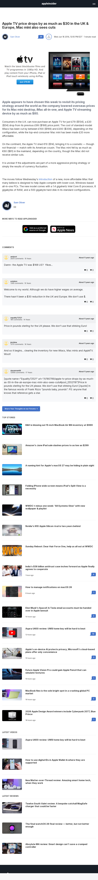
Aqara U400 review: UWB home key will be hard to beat (55, 628)
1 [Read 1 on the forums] (93, 592)
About (86, 258)
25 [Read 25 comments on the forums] (41, 37)
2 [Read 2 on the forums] (93, 616)
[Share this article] (49, 37)
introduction (45, 179)
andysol (13, 257)
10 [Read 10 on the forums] (93, 634)
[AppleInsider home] (49, 3)
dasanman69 (15, 371)
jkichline (13, 342)
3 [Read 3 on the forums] (93, 657)
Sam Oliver (15, 37)
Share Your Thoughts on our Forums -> (21, 409)
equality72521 (16, 318)
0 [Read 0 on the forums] (93, 574)
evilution (13, 281)
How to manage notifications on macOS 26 (48, 587)
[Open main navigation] (94, 3)
